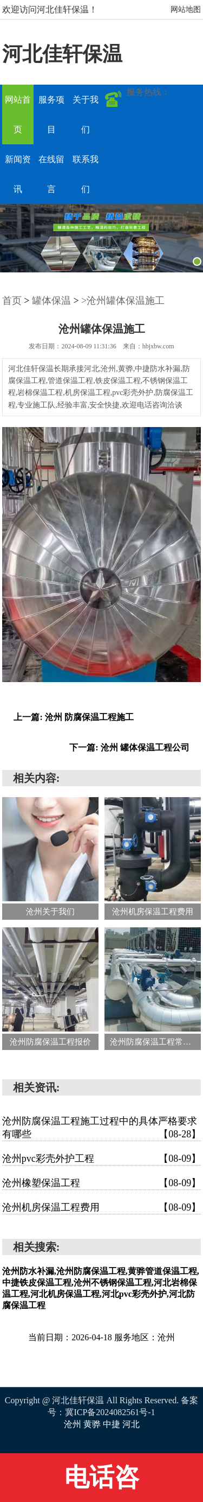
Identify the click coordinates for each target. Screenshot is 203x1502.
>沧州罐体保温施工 (123, 300)
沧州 (73, 1424)
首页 (12, 300)
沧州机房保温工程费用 (101, 1207)
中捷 (112, 1424)
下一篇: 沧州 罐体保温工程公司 (129, 747)
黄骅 (93, 1424)
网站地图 (186, 9)
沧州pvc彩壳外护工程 (101, 1158)
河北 (131, 1424)
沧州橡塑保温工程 (101, 1182)
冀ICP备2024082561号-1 (110, 1412)
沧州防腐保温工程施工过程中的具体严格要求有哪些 (101, 1128)
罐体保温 (51, 300)
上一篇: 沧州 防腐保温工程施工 (73, 717)
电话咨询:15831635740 (101, 1482)
